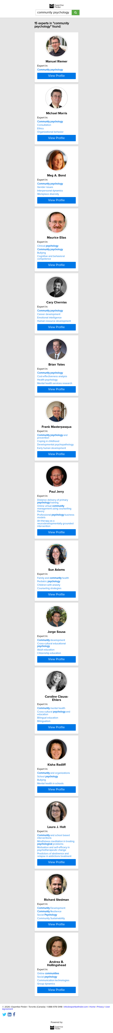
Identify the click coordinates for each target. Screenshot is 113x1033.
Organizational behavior (50, 164)
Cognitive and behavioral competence (51, 328)
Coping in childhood (48, 567)
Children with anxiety (48, 730)
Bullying (41, 324)
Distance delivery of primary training (52, 643)
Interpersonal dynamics (50, 242)
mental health (51, 886)
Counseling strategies (49, 733)
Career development (48, 401)
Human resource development (54, 408)
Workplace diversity (48, 246)
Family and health (53, 723)
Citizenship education (49, 817)
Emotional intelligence (49, 405)
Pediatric (48, 726)
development (51, 804)
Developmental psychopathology (55, 570)
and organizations (53, 967)
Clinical (47, 317)
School (47, 970)
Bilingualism (43, 899)
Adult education (45, 814)
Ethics (40, 161)
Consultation (44, 157)
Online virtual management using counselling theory (54, 651)
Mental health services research (54, 490)
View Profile (56, 105)
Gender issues (45, 239)
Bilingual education (47, 895)
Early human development (51, 573)
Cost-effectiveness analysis (52, 483)
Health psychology (47, 486)
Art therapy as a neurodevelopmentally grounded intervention (55, 666)
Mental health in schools (50, 977)
